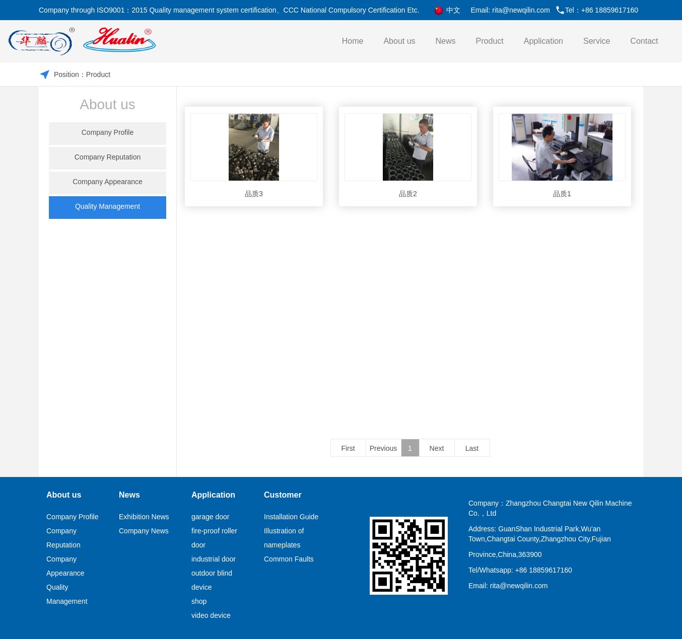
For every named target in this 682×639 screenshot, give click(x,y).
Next (437, 448)
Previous (383, 448)
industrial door (213, 559)
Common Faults (289, 559)
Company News (144, 531)
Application (543, 41)
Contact (644, 41)
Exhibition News (144, 517)
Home (353, 41)
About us (399, 41)
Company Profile (108, 132)
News (446, 41)
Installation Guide (291, 517)
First (348, 448)
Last (472, 448)
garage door (210, 517)
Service (596, 41)
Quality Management (107, 206)
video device (211, 615)
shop (199, 601)
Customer (283, 495)
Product (490, 41)
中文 (447, 11)
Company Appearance (108, 182)
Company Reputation (108, 157)
